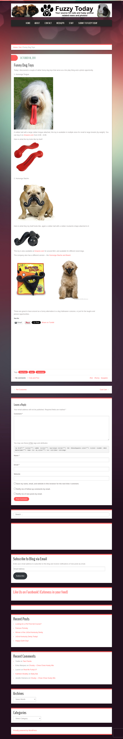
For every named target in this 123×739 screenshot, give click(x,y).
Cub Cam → (104, 390)
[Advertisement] (61, 37)
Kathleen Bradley (21, 674)
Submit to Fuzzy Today (87, 23)
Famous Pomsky (21, 628)
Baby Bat (34, 674)
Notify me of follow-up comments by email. (33, 489)
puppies (105, 378)
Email (16, 465)
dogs (31, 372)
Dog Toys (23, 372)
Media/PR (60, 23)
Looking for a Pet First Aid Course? (28, 624)
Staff (71, 23)
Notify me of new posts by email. (29, 494)
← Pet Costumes (20, 390)
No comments (20, 378)
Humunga (40, 372)
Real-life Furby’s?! (30, 670)
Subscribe (20, 576)
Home (28, 23)
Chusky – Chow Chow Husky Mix (41, 665)
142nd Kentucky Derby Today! (26, 637)
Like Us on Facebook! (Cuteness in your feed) (40, 592)
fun (20, 47)
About (37, 23)
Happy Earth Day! (22, 641)
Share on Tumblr (48, 322)
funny (97, 378)
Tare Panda (27, 661)
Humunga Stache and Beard (59, 255)
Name (17, 456)
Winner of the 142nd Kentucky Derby (29, 632)
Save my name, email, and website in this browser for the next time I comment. (47, 484)
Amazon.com (29, 135)
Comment (18, 414)
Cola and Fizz (34, 378)
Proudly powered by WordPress (25, 730)
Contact (48, 23)
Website (17, 474)
